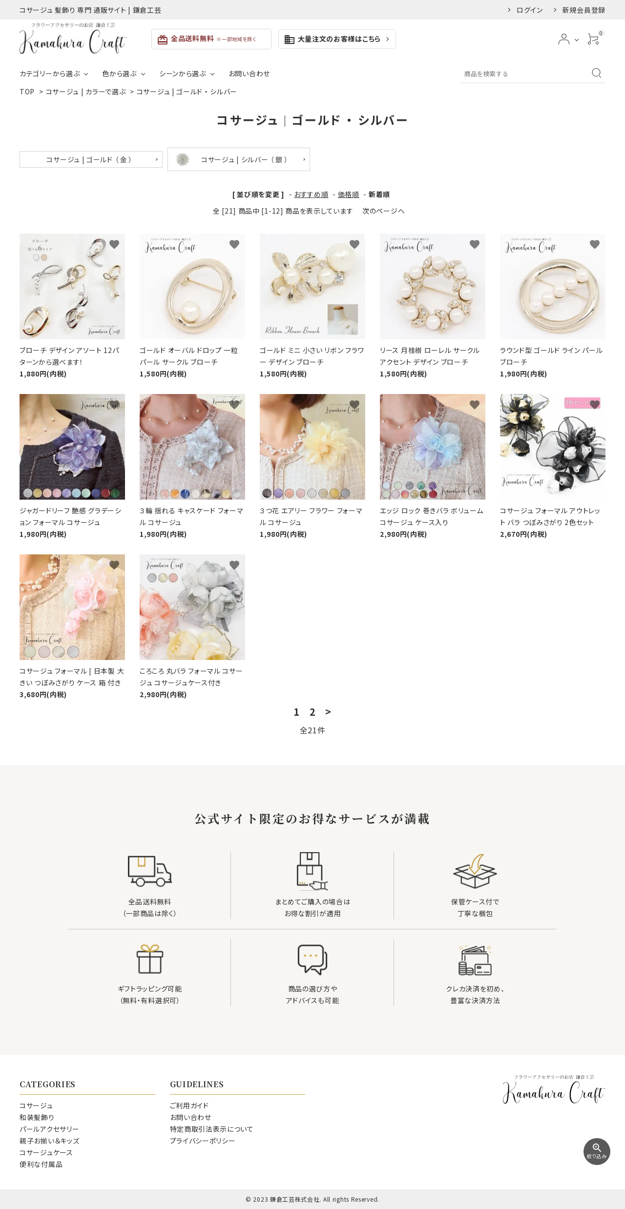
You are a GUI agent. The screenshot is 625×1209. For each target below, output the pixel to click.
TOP (27, 91)
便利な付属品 (41, 1164)
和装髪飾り (37, 1117)
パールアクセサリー (49, 1129)
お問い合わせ (249, 73)
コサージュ (36, 1105)
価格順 (348, 194)
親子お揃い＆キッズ (49, 1140)
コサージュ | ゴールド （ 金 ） (89, 159)
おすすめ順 (311, 194)
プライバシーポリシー (203, 1140)
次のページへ (383, 211)
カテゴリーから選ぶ (50, 73)
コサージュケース (46, 1152)
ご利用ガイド (189, 1105)
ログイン (530, 9)
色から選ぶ (119, 73)
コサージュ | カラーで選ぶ (87, 91)
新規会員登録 (583, 9)
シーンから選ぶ (182, 73)
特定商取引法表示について (212, 1129)
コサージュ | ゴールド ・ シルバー (187, 91)
